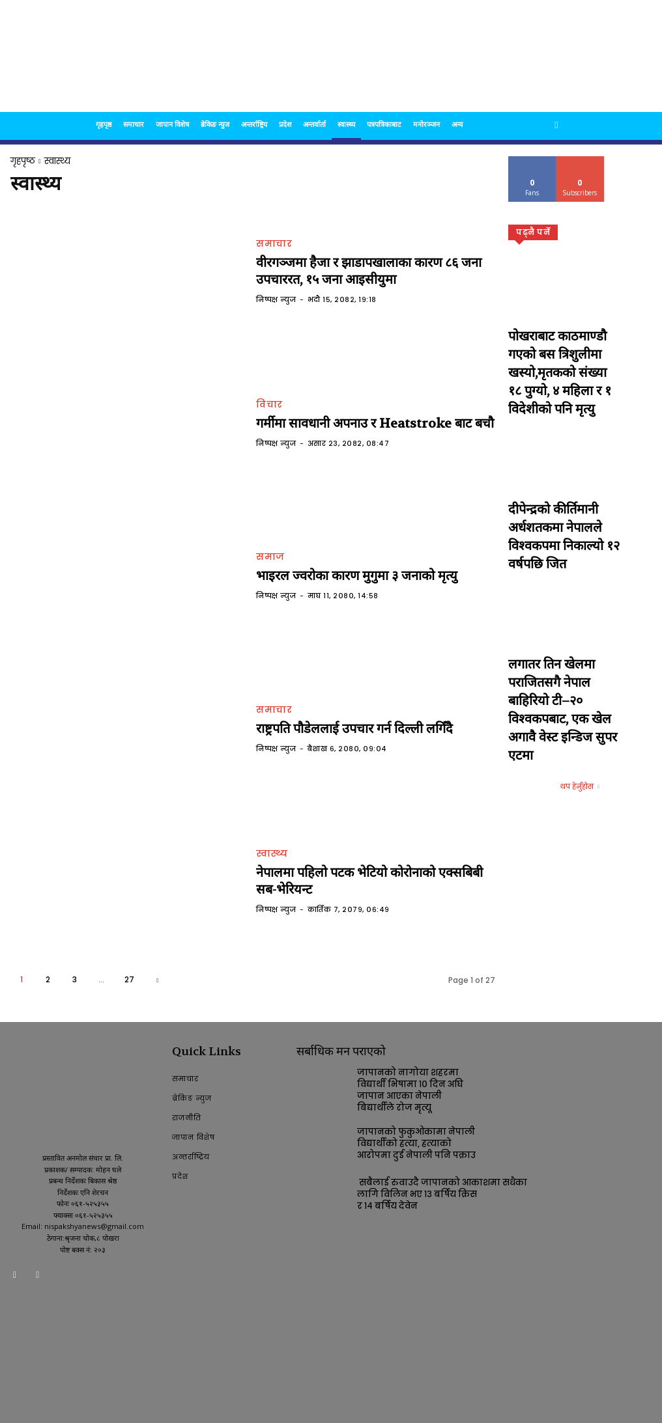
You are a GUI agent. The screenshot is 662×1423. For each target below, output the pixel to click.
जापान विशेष (172, 124)
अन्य (457, 124)
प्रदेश (285, 124)
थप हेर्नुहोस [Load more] (579, 600)
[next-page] (157, 979)
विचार (269, 406)
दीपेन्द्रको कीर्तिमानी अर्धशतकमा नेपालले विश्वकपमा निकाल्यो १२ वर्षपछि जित (564, 452)
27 (129, 979)
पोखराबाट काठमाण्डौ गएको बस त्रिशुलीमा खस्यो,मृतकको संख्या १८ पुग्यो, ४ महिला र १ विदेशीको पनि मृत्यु (560, 343)
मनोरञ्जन (426, 124)
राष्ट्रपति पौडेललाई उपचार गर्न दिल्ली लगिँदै (335, 728)
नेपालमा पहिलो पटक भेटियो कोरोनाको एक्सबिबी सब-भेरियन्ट (371, 880)
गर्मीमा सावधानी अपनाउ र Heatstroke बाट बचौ (352, 423)
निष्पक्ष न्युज (276, 296)
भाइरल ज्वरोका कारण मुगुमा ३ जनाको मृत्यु (338, 576)
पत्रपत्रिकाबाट (384, 124)
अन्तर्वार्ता (314, 124)
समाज (270, 558)
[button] (556, 124)
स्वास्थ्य (346, 124)
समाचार (133, 124)
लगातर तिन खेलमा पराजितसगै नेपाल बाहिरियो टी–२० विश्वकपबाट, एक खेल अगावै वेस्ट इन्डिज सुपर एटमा (563, 562)
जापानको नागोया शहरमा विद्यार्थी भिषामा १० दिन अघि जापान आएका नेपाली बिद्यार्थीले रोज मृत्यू (415, 1088)
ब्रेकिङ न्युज (215, 124)
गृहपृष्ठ (103, 124)
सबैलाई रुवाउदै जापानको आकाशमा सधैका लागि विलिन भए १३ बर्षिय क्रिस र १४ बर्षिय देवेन (441, 1190)
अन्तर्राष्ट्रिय (254, 124)
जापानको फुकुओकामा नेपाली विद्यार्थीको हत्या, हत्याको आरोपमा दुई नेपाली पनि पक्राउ (411, 1139)
